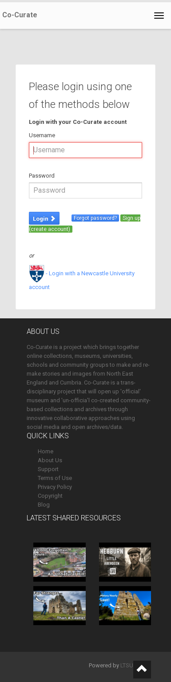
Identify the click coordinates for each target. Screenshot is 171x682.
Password (42, 175)
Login (44, 218)
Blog (44, 504)
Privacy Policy (55, 487)
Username (42, 135)
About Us (50, 460)
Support (48, 469)
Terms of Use (55, 478)
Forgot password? (95, 218)
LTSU (126, 665)
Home (45, 451)
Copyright (50, 495)
